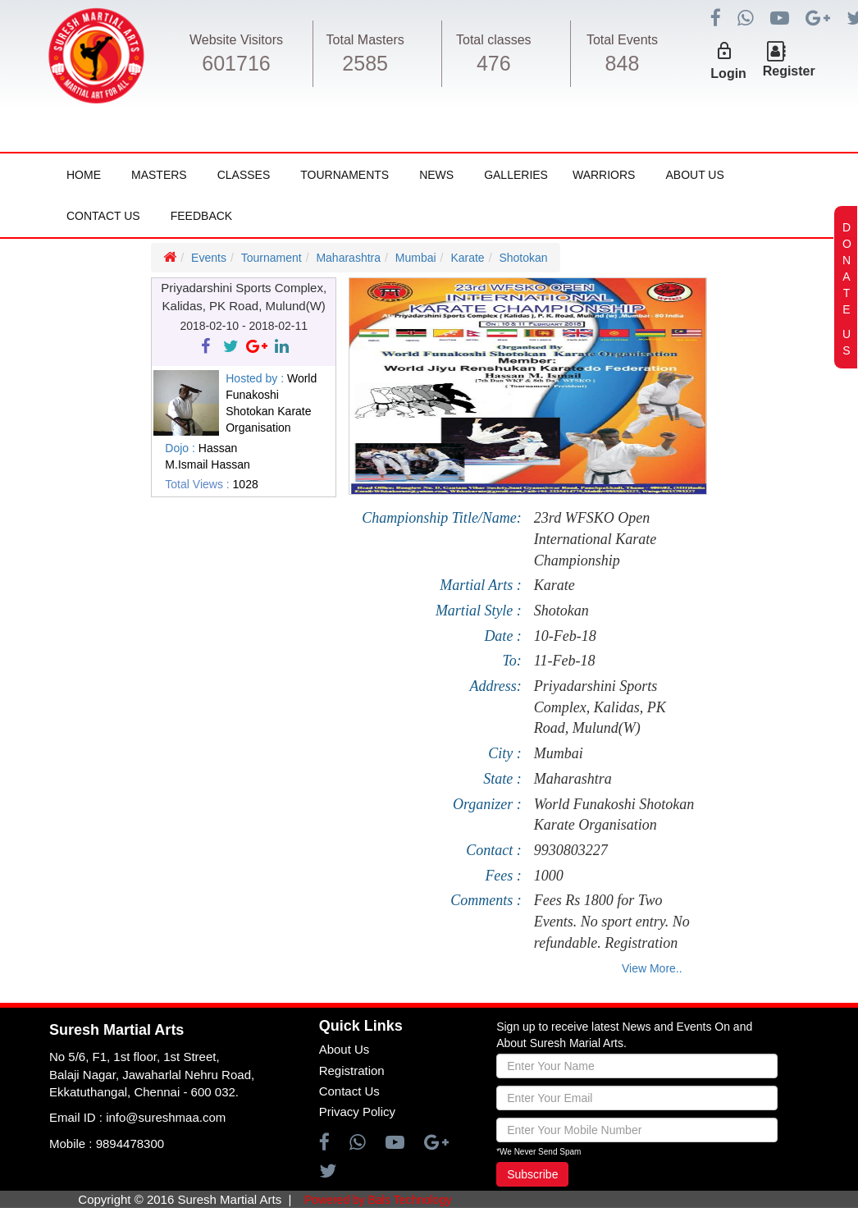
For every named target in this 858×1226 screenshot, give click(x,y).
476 (494, 63)
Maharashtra (348, 257)
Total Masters (365, 40)
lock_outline (724, 51)
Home (83, 174)
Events (208, 257)
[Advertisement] (98, 702)
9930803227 (571, 850)
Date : (502, 636)
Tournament (271, 257)
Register (789, 71)
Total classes (494, 40)
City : (505, 753)
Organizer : (487, 804)
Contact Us (103, 215)
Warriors (604, 174)
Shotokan (523, 257)
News (436, 174)
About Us (694, 174)
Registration (352, 1070)
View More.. (652, 968)
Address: (496, 686)
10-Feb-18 (565, 636)
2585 (365, 63)
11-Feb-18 (565, 660)
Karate (467, 257)
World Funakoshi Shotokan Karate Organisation (614, 815)
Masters (159, 174)
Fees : (503, 875)
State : (502, 779)
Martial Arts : (481, 585)
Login (728, 73)
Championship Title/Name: (442, 518)
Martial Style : (479, 610)
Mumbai (415, 257)
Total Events (622, 40)
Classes (244, 174)
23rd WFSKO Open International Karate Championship (595, 539)
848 (622, 63)
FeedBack (201, 215)
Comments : (486, 900)
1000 (549, 875)
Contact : (494, 850)
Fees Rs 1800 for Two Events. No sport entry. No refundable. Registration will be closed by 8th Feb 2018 (612, 922)
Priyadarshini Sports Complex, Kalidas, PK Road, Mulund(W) (600, 707)
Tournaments (344, 174)
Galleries (516, 174)
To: (512, 660)
